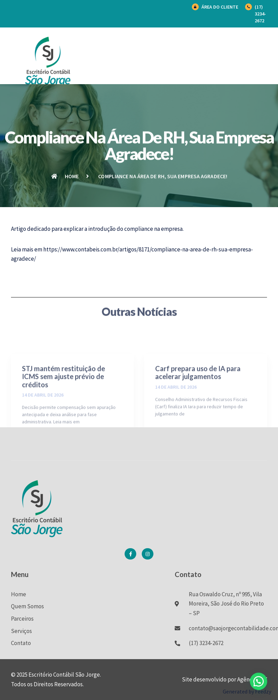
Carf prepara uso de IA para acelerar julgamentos (198, 397)
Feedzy (263, 691)
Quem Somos (27, 606)
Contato (21, 643)
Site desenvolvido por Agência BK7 (224, 679)
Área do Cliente (219, 7)
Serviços (21, 631)
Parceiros (22, 618)
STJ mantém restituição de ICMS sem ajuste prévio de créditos (63, 401)
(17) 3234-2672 (260, 14)
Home (18, 594)
